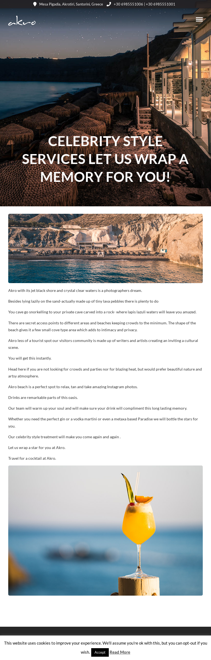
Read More (120, 652)
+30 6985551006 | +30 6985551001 (141, 4)
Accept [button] (100, 652)
